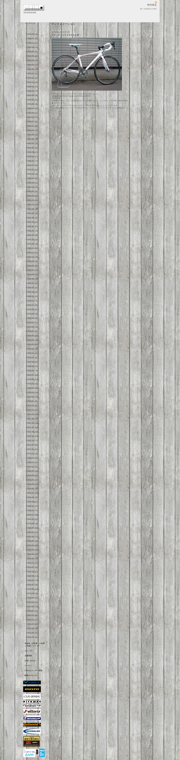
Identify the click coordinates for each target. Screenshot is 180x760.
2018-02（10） (33, 396)
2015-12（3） (33, 510)
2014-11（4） (33, 567)
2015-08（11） (33, 528)
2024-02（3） (33, 117)
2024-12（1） (33, 78)
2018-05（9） (33, 383)
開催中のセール (31, 675)
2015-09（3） (33, 523)
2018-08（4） (33, 370)
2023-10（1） (33, 130)
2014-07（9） (33, 584)
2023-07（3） (33, 143)
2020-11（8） (33, 252)
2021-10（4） (33, 209)
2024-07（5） (33, 99)
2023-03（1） (33, 161)
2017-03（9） (33, 445)
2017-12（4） (33, 405)
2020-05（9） (33, 279)
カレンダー (29, 651)
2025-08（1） (33, 51)
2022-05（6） (33, 187)
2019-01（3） (33, 348)
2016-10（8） (33, 466)
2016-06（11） (33, 484)
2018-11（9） (33, 357)
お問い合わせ (30, 661)
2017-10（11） (33, 414)
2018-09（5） (33, 366)
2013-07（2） (33, 637)
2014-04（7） (33, 597)
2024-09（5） (33, 91)
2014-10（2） (33, 571)
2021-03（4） (33, 239)
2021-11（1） (33, 204)
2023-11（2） (33, 126)
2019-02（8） (33, 344)
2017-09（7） (33, 418)
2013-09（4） (33, 628)
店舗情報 (28, 656)
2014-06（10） (33, 589)
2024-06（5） (33, 104)
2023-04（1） (33, 156)
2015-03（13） (33, 549)
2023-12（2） (33, 121)
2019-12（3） (33, 300)
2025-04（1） (33, 64)
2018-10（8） (33, 362)
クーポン (28, 666)
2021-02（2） (33, 244)
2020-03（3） (33, 287)
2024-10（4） (33, 86)
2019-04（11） (33, 335)
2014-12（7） (33, 563)
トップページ (30, 23)
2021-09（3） (33, 213)
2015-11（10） (33, 514)
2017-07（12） (33, 427)
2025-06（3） (33, 56)
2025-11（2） (33, 43)
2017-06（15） (33, 431)
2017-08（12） (33, 423)
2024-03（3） (33, 112)
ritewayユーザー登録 (33, 670)
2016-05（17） (33, 488)
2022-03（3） (33, 195)
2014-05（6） (33, 593)
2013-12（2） (33, 615)
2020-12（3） (33, 248)
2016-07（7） (33, 479)
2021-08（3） (33, 217)
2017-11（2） (33, 410)
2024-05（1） (33, 108)
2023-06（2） (33, 147)
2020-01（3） (33, 296)
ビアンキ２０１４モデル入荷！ (66, 35)
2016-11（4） (33, 462)
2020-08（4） (33, 265)
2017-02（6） (33, 449)
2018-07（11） (33, 375)
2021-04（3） (33, 235)
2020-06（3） (33, 274)
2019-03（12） (33, 340)
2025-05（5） (33, 60)
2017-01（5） (33, 453)
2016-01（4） (33, 506)
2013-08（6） (33, 632)
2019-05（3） (33, 331)
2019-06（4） (33, 327)
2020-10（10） (33, 257)
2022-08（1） (33, 182)
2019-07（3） (33, 322)
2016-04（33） (33, 493)
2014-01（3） (33, 611)
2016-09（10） (33, 471)
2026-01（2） (33, 38)
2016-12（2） (33, 458)
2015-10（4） (33, 519)
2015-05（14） (33, 541)
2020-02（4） (33, 292)
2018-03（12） (33, 392)
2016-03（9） (33, 497)
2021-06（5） (33, 226)
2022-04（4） (33, 191)
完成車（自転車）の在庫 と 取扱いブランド (35, 644)
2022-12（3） (33, 165)
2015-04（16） (33, 545)
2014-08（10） (33, 580)
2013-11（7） (33, 619)
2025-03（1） (33, 69)
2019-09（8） (33, 313)
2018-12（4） (33, 353)
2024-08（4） (33, 95)
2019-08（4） (33, 318)
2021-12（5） (33, 200)
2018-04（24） (33, 388)
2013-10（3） (33, 624)
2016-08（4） (33, 475)
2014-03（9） (33, 602)
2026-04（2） (33, 34)
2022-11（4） (33, 169)
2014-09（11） (33, 576)
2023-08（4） (33, 139)
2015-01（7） (33, 558)
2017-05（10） (33, 436)
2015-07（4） (33, 532)
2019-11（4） (33, 305)
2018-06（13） (33, 379)
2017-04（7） (33, 440)
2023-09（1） (33, 134)
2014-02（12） (33, 606)
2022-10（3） (33, 174)
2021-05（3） (33, 230)
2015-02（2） (33, 554)
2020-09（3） (33, 261)
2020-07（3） (33, 270)
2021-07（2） (33, 222)
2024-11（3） (33, 82)
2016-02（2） (33, 501)
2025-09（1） (33, 47)
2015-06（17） (33, 536)
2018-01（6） (33, 401)
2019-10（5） (33, 309)
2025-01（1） (33, 73)
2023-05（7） (33, 152)
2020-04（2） (33, 283)
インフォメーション (33, 28)
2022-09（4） (33, 178)
